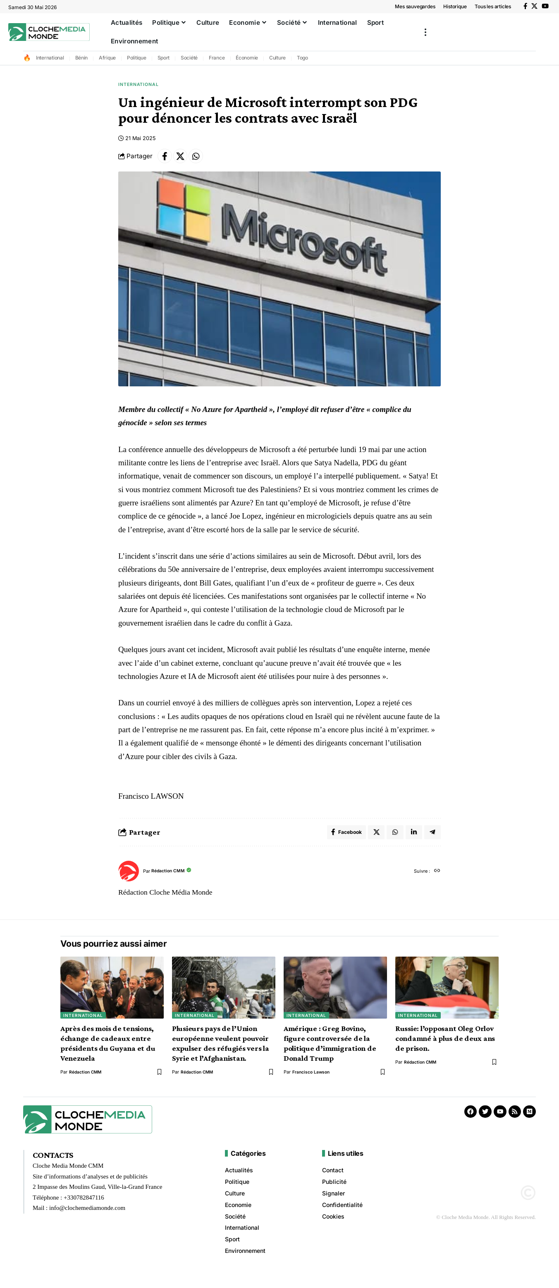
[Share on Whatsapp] (201, 159)
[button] (425, 32)
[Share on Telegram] (432, 838)
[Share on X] (183, 159)
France (217, 58)
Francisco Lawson (312, 1078)
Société (189, 58)
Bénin (81, 58)
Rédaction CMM (171, 878)
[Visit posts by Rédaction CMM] (128, 878)
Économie (247, 58)
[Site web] (436, 877)
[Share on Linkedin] (412, 838)
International (50, 58)
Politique (136, 58)
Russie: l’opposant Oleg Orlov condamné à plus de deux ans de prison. (445, 1045)
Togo (302, 58)
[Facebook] (525, 6)
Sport (164, 58)
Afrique (107, 58)
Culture (277, 58)
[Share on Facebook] (166, 159)
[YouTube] (545, 6)
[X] (534, 6)
